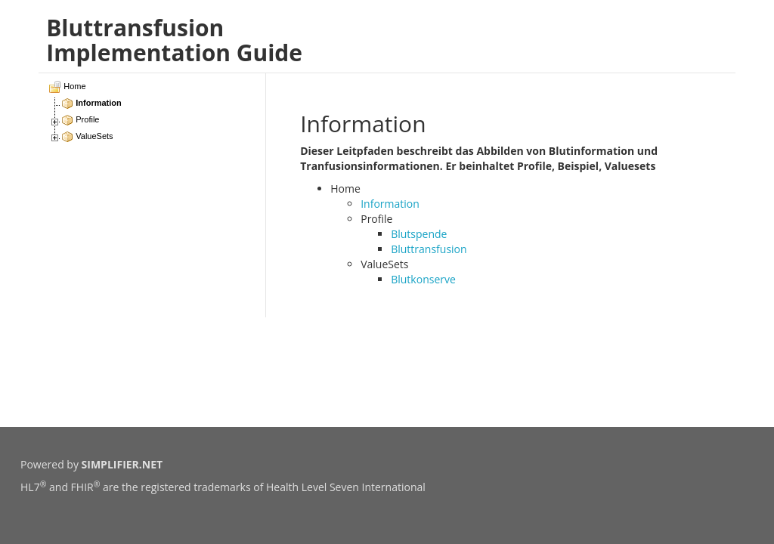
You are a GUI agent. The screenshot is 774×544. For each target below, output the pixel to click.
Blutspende (419, 234)
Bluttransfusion (428, 249)
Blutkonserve (423, 279)
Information (390, 203)
